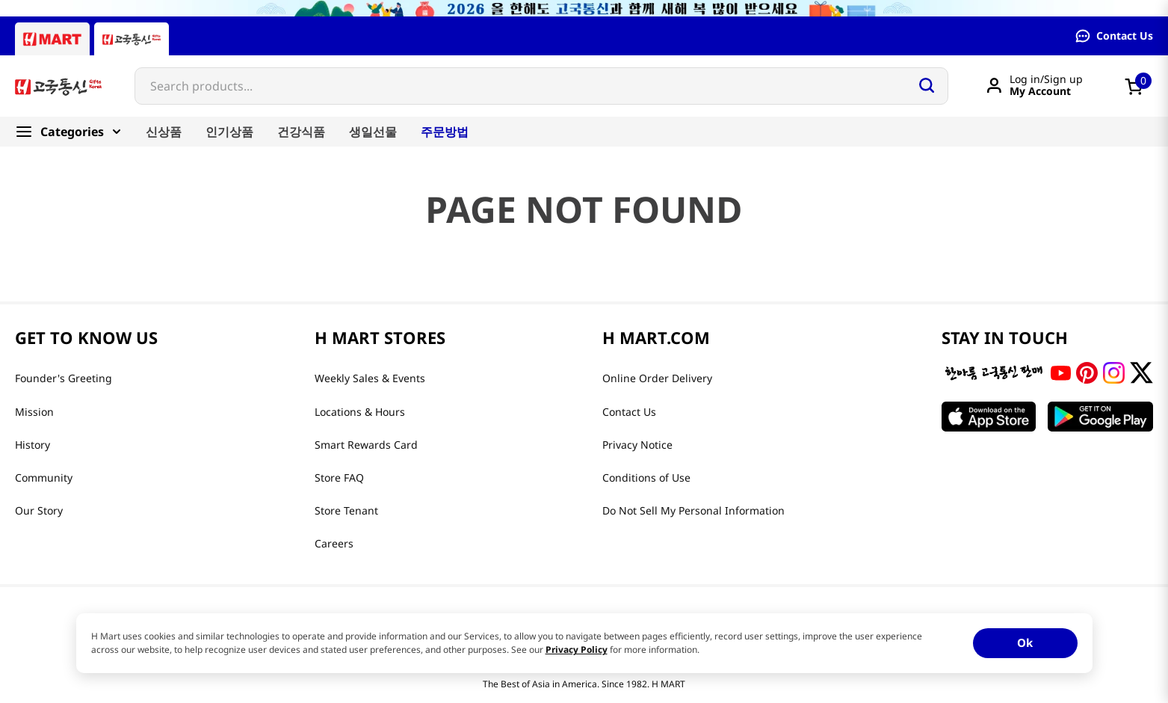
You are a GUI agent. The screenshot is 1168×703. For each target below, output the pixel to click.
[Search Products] (927, 85)
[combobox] (541, 86)
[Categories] (74, 132)
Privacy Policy (577, 649)
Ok (1025, 642)
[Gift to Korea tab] (131, 38)
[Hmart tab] (52, 38)
